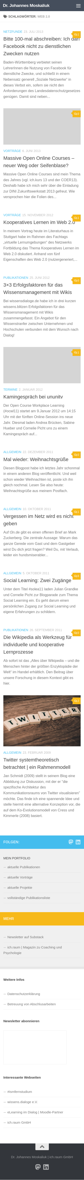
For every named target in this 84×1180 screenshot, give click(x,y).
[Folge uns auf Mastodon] (70, 842)
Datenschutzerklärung (23, 994)
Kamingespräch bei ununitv (33, 397)
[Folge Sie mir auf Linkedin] (78, 842)
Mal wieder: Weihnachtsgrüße (36, 459)
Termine (10, 389)
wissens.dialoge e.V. (22, 1102)
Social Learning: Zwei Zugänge (37, 580)
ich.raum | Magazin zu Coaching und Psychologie (32, 950)
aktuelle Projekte (19, 887)
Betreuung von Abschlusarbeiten (31, 1004)
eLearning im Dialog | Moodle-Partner (35, 1112)
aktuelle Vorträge (20, 877)
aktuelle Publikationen (23, 867)
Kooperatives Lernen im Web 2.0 (39, 222)
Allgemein (12, 452)
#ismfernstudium (19, 1092)
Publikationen (15, 277)
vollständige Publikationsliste (28, 898)
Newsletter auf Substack (25, 937)
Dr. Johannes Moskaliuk (26, 5)
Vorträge (12, 151)
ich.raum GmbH (19, 1122)
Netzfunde (12, 31)
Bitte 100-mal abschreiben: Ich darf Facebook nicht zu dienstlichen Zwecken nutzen (41, 46)
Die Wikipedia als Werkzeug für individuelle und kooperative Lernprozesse (37, 644)
